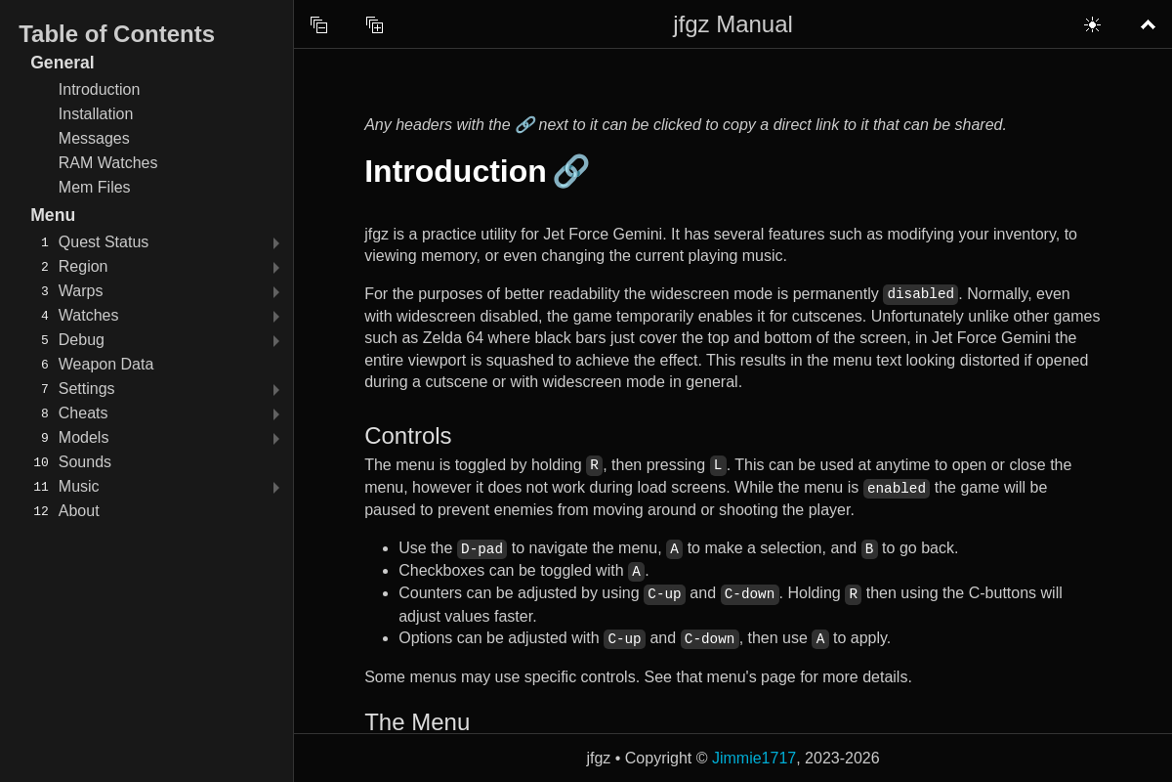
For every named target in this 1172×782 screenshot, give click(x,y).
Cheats (83, 413)
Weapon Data (106, 364)
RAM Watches (108, 162)
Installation (96, 114)
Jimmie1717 (754, 758)
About (79, 510)
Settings (87, 388)
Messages (94, 138)
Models (84, 437)
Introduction (100, 89)
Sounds (85, 462)
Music (79, 486)
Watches (89, 315)
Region (83, 266)
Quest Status (104, 242)
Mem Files (95, 187)
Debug (82, 339)
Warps (81, 290)
